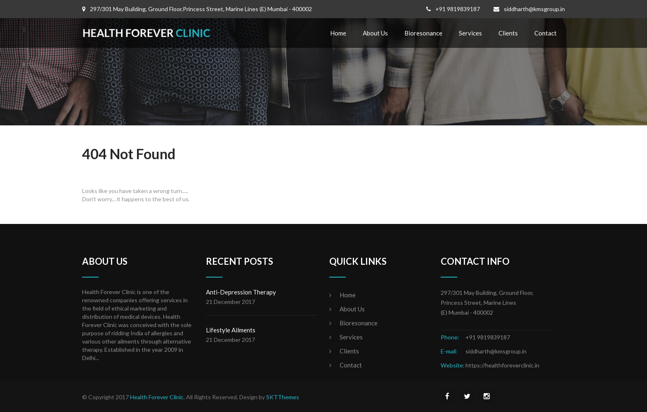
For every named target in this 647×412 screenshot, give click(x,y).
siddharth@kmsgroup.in (534, 8)
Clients (508, 33)
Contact (545, 33)
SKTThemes (282, 396)
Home (338, 33)
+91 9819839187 (457, 8)
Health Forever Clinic (157, 396)
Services (470, 33)
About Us (375, 33)
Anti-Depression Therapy (241, 292)
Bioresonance (423, 33)
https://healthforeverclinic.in (502, 365)
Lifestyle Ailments (230, 330)
